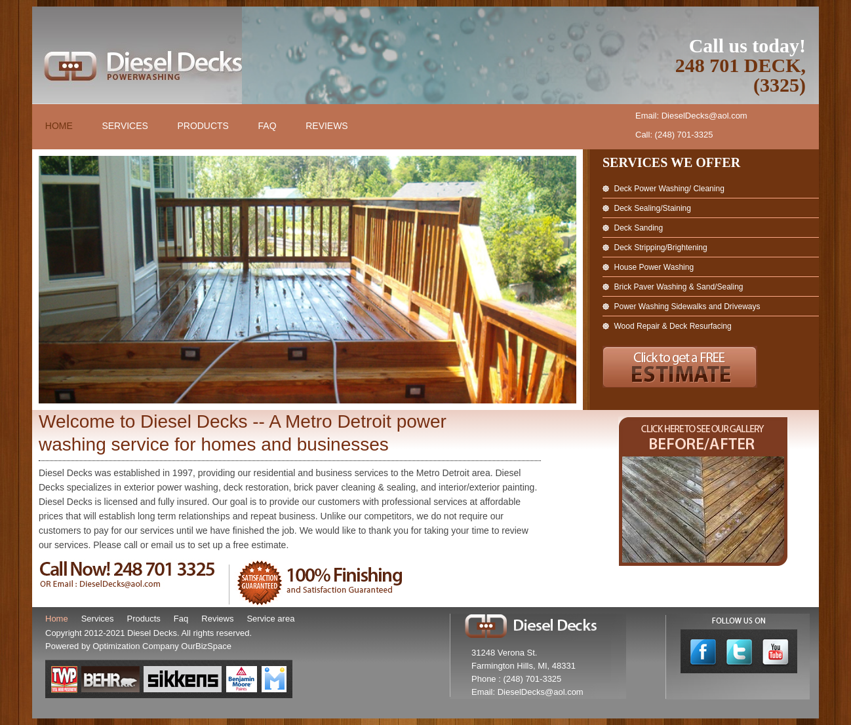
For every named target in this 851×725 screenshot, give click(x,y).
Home (59, 126)
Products (204, 126)
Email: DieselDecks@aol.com (691, 116)
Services (125, 126)
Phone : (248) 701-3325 (516, 679)
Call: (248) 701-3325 (674, 134)
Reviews (328, 126)
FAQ (268, 126)
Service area (270, 618)
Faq (181, 618)
